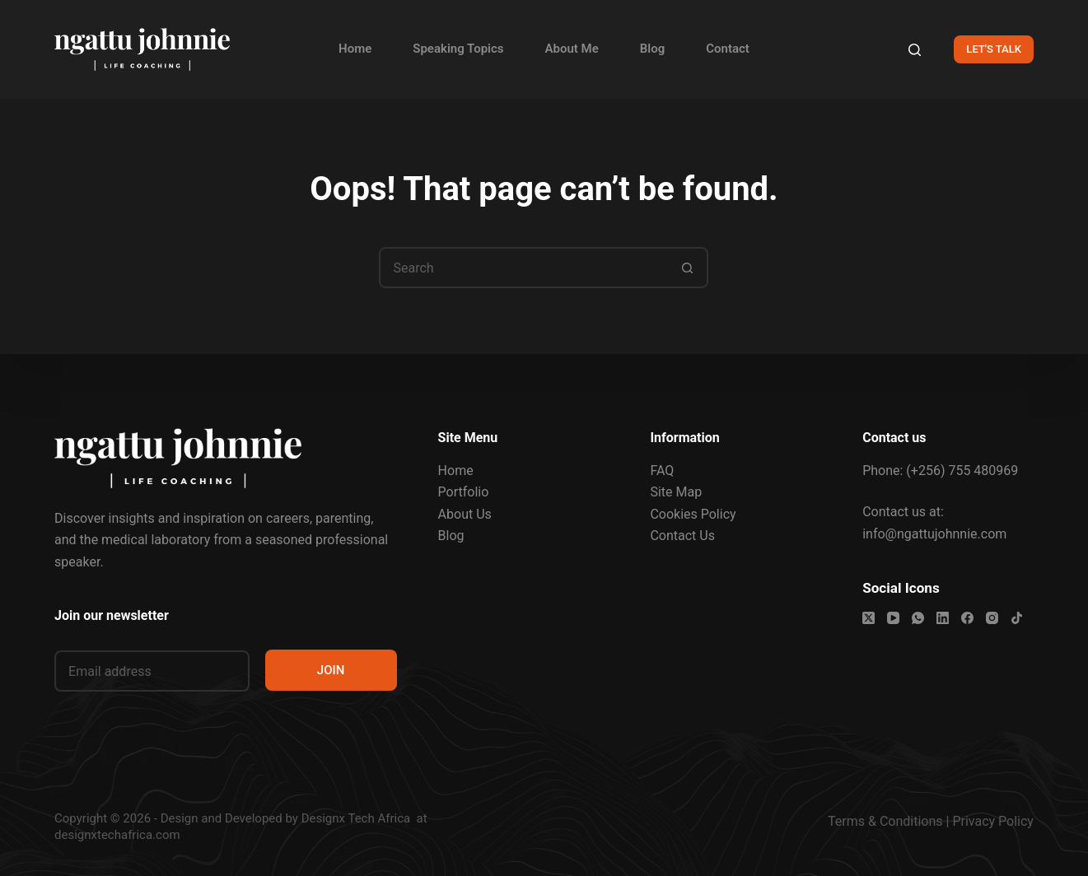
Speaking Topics (458, 48)
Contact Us (682, 535)
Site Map (676, 492)
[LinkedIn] (942, 618)
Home (355, 48)
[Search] (914, 50)
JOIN (331, 670)
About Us (465, 514)
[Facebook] (967, 618)
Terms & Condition (882, 821)
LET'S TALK (993, 49)
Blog (652, 48)
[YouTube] (893, 618)
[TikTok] (1017, 618)
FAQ (662, 470)
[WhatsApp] (918, 618)
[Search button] (687, 267)
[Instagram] (992, 618)
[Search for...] (523, 267)
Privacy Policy (993, 821)
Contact (727, 48)
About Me (572, 48)
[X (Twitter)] (868, 618)
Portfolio (463, 492)
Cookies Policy (692, 514)
